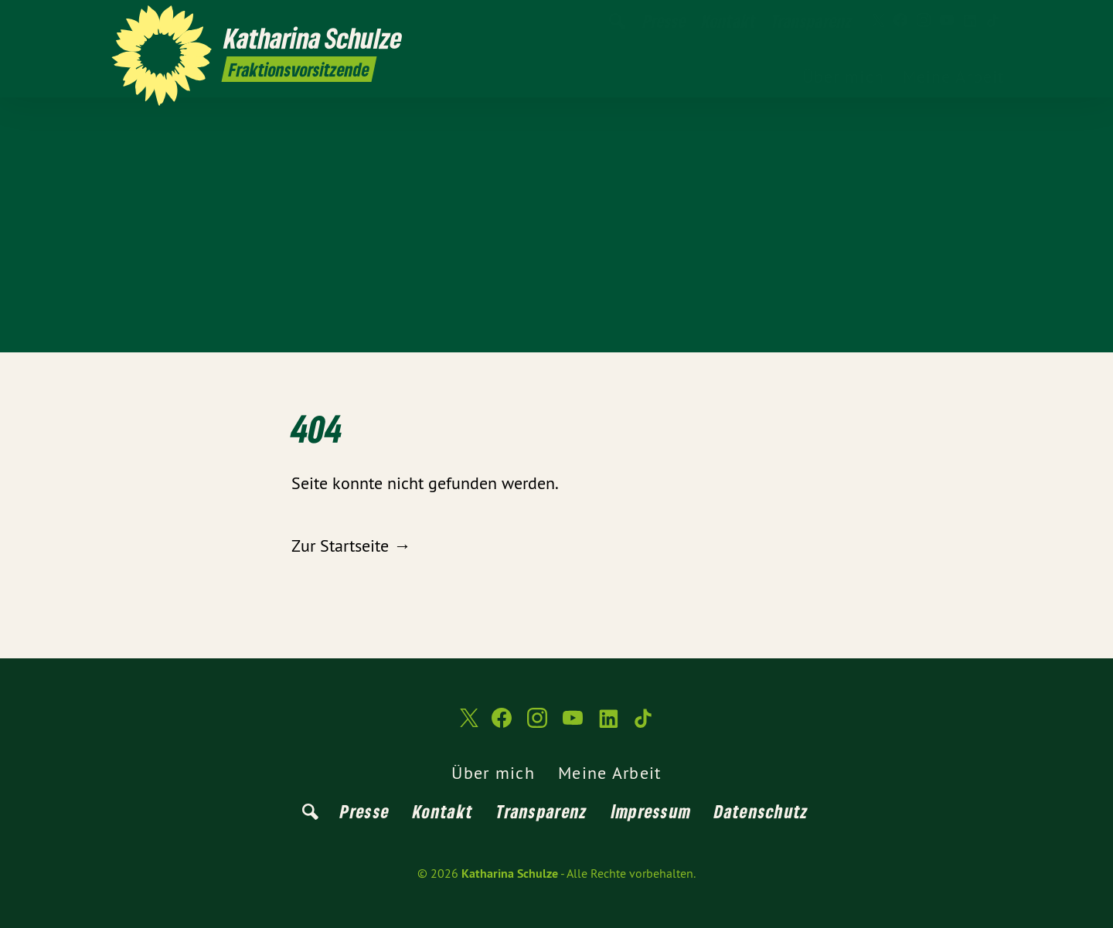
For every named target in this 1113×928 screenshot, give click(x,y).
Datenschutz (761, 811)
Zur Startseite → (350, 545)
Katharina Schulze (509, 873)
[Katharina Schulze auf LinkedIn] (970, 20)
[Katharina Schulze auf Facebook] (900, 20)
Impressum (651, 811)
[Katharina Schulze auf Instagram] (923, 20)
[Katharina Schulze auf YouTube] (946, 20)
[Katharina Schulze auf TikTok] (993, 20)
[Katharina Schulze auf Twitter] (877, 20)
